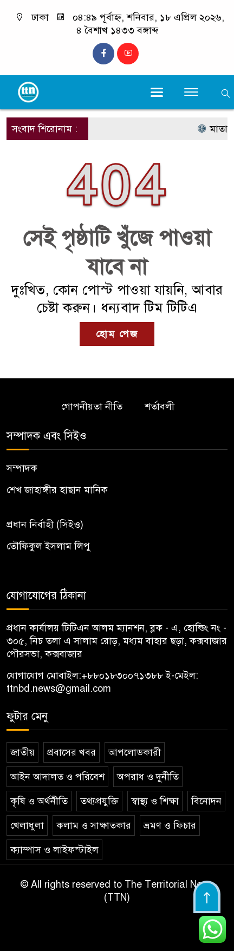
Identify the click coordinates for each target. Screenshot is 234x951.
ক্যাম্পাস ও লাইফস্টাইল (54, 850)
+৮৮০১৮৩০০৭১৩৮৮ (122, 675)
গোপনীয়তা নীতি (91, 406)
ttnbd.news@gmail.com (58, 688)
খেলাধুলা (27, 825)
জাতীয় (22, 752)
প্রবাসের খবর (71, 752)
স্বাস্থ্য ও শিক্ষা (155, 801)
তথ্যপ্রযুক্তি (99, 801)
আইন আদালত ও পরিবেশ (57, 777)
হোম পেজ (117, 334)
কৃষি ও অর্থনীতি (39, 801)
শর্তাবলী (159, 406)
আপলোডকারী (134, 752)
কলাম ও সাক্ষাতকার (93, 825)
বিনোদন (206, 801)
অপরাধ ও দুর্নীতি (148, 777)
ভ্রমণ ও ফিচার (170, 825)
